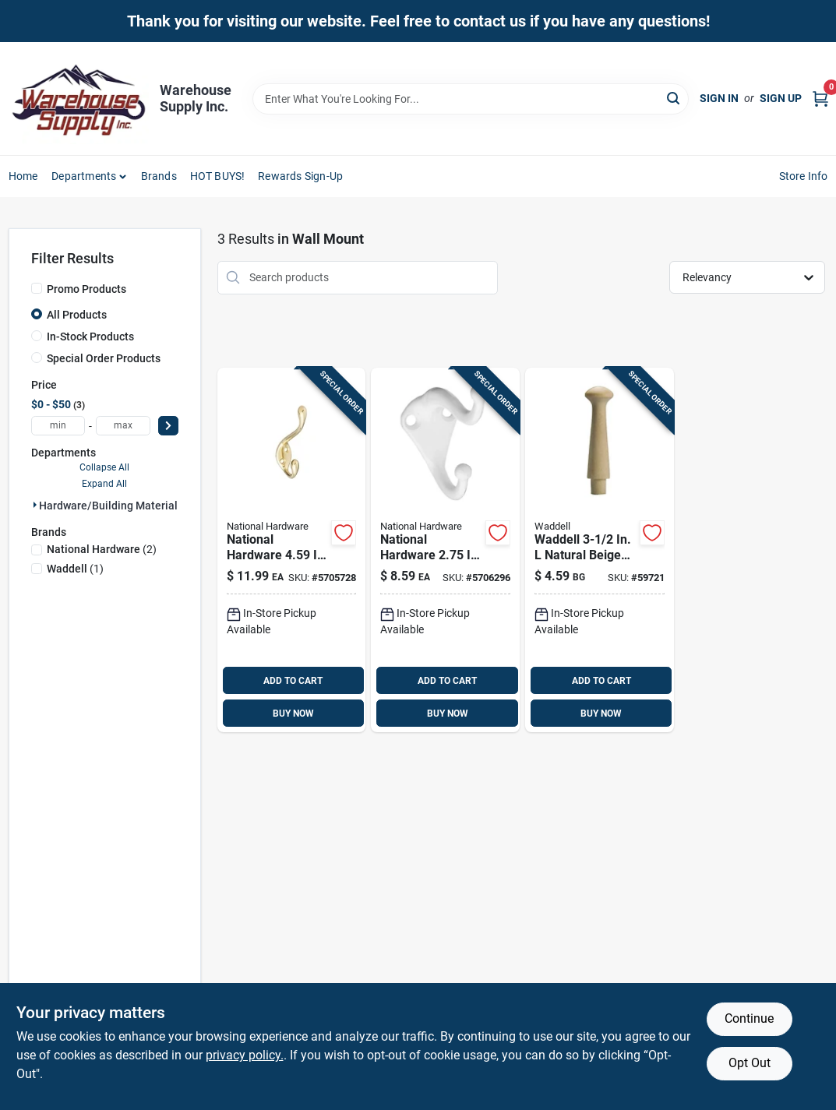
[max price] (123, 425)
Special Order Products (103, 358)
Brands (159, 176)
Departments (83, 176)
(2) (102, 549)
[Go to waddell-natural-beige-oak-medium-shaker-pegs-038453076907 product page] (599, 550)
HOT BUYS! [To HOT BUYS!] (217, 176)
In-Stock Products (90, 336)
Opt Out (749, 1062)
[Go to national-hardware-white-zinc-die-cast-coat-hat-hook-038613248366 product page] (445, 550)
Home (23, 176)
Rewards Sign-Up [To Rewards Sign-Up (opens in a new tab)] (300, 176)
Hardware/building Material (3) (116, 505)
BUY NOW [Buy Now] (293, 713)
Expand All (104, 483)
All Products (77, 315)
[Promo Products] (36, 288)
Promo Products (86, 289)
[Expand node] (35, 505)
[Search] (674, 98)
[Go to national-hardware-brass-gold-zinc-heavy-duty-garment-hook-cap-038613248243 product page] (291, 550)
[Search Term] (470, 99)
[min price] (58, 425)
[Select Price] (168, 425)
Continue (749, 1018)
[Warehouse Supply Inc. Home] (79, 98)
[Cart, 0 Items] (820, 98)
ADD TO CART (293, 680)
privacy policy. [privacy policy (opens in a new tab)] (245, 1055)
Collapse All (104, 467)
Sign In (719, 98)
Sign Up (781, 98)
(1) (75, 568)
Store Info (803, 176)
